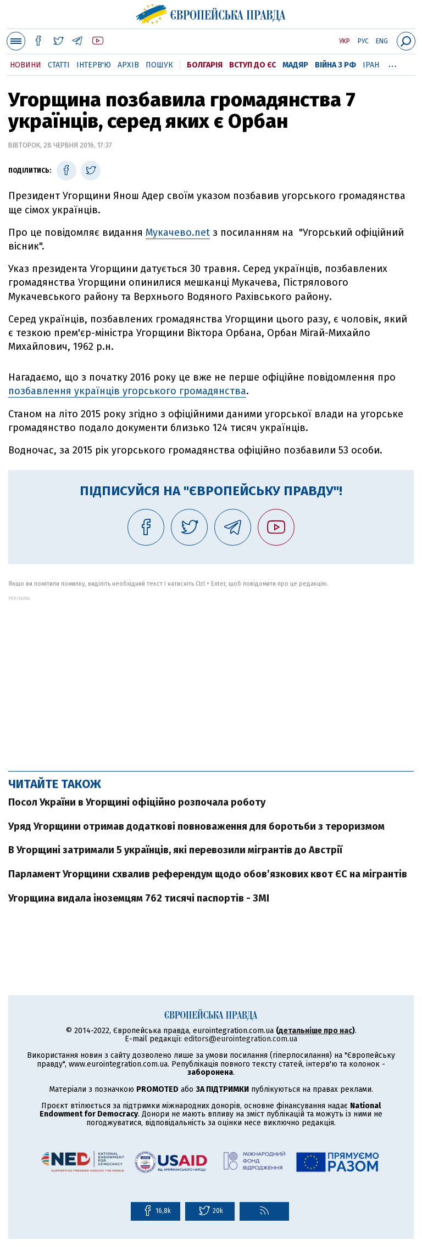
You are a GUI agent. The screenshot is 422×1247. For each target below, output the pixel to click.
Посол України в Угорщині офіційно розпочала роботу (136, 802)
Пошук (159, 65)
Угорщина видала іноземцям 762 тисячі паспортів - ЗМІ (138, 898)
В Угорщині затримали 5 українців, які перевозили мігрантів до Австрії (175, 850)
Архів (128, 65)
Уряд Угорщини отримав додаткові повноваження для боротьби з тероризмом (196, 826)
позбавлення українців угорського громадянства (127, 391)
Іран (371, 65)
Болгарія (205, 65)
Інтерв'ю (93, 65)
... (392, 63)
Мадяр (295, 65)
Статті (59, 65)
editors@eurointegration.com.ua (240, 1039)
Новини (25, 65)
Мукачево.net (178, 232)
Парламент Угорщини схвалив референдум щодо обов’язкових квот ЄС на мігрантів (207, 874)
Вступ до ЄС (252, 65)
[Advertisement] (211, 678)
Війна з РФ (335, 65)
